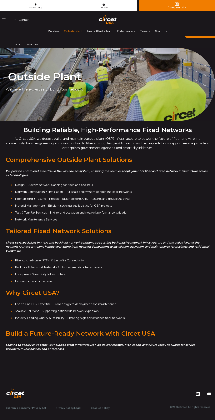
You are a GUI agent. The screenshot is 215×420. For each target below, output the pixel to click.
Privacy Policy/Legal (68, 408)
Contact (21, 20)
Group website (177, 5)
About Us (160, 31)
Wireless (53, 31)
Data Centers (126, 31)
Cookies (104, 6)
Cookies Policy (100, 408)
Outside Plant (73, 31)
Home (16, 44)
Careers (145, 31)
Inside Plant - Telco (99, 31)
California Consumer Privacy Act (26, 408)
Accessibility (35, 5)
